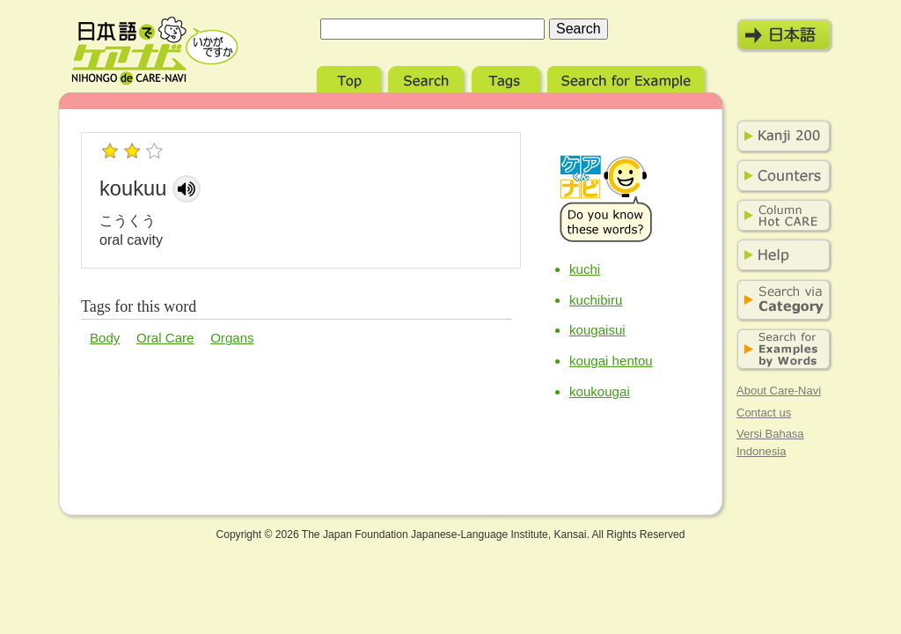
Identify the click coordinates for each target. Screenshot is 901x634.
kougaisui (597, 329)
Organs (231, 337)
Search (428, 77)
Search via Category (780, 300)
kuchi (584, 269)
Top (350, 77)
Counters (780, 176)
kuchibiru (595, 299)
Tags (508, 77)
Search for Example (628, 77)
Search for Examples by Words (780, 350)
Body (105, 337)
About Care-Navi (778, 390)
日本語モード (785, 35)
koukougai (599, 391)
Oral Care (165, 337)
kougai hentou (611, 360)
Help (780, 255)
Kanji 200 (780, 136)
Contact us (763, 412)
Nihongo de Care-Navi (155, 51)
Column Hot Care (780, 215)
